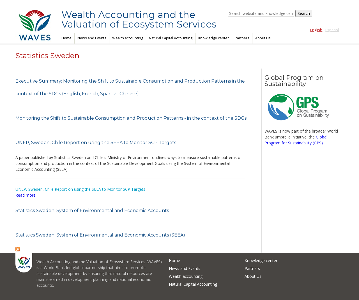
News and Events (91, 38)
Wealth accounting (127, 38)
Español (332, 30)
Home (66, 38)
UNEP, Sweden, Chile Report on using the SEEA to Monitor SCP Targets (95, 142)
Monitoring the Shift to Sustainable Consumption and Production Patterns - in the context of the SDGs (131, 118)
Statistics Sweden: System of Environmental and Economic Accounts (92, 210)
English (316, 30)
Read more (25, 195)
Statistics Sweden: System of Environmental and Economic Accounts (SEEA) (100, 235)
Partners (242, 38)
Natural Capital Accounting (170, 38)
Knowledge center (213, 38)
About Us (263, 38)
